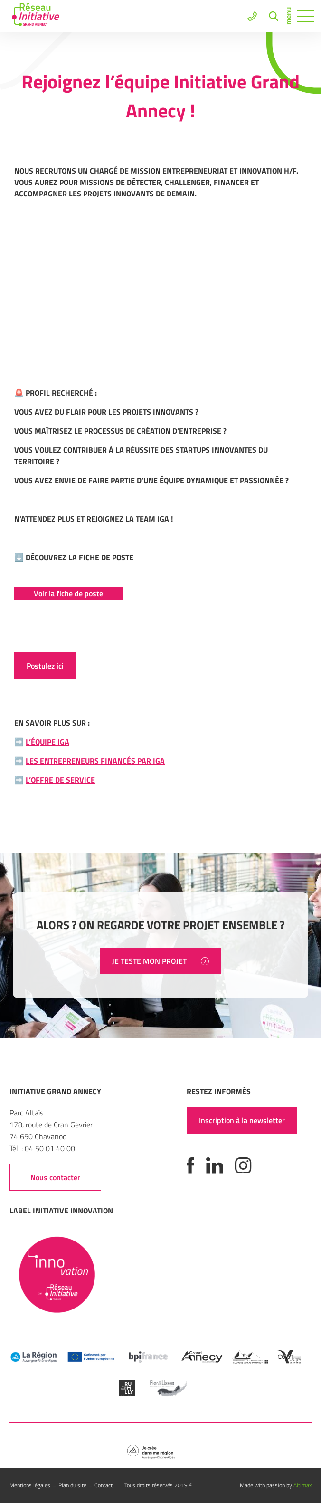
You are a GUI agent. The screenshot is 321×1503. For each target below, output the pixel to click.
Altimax (302, 1485)
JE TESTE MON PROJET (160, 961)
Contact (103, 1485)
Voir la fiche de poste (68, 593)
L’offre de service (60, 779)
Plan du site (72, 1485)
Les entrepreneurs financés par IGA (95, 760)
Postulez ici (45, 665)
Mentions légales (29, 1485)
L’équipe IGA (47, 741)
